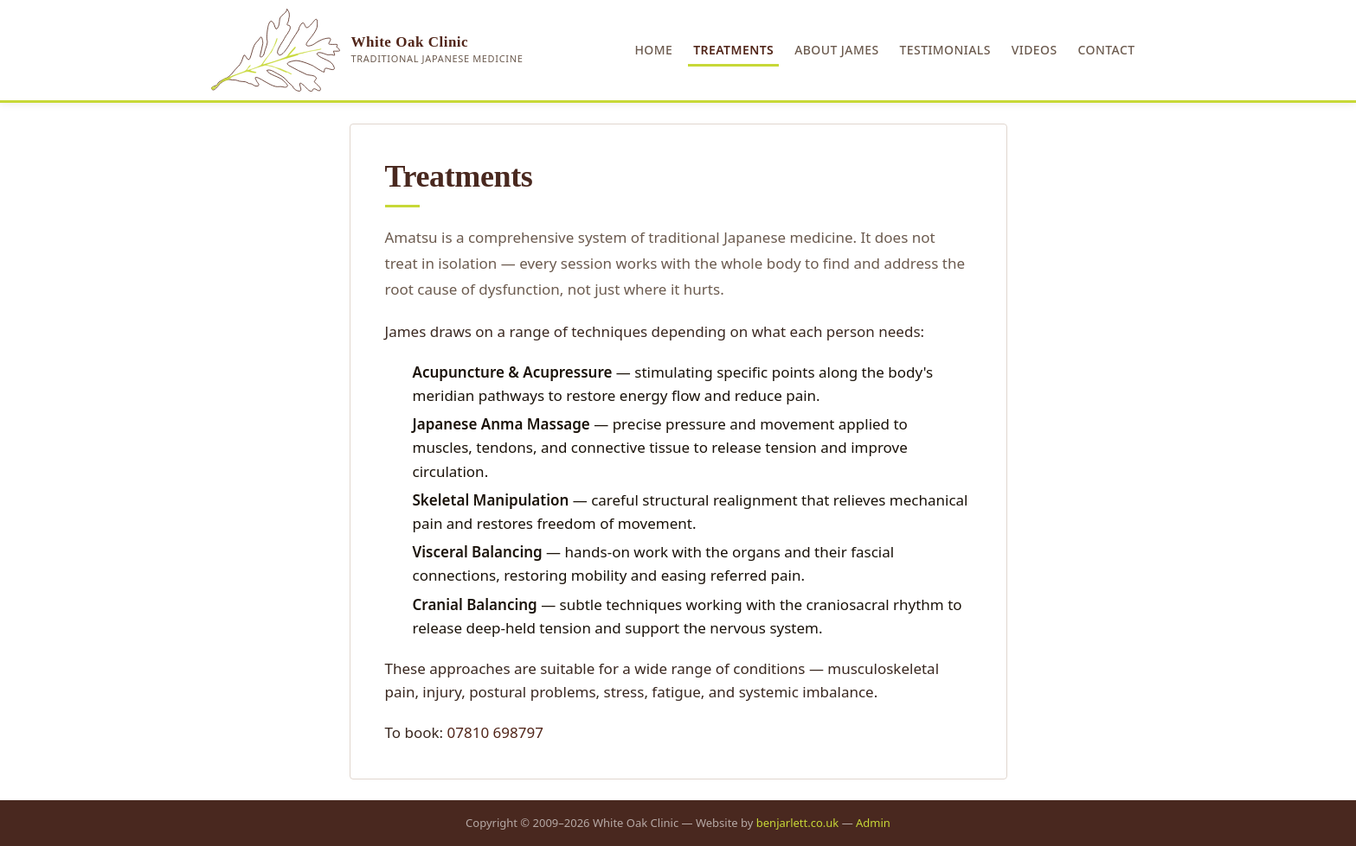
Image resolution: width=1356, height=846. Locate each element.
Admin (873, 822)
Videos (1034, 49)
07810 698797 (495, 732)
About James (836, 49)
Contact (1106, 49)
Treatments (733, 49)
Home (653, 49)
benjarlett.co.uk (797, 822)
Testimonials (945, 49)
